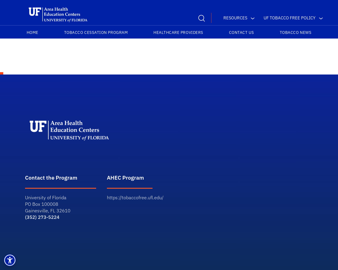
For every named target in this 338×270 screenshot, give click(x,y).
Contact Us (241, 32)
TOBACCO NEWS (295, 32)
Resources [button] (235, 18)
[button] (10, 260)
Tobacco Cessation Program (96, 32)
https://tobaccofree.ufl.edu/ (135, 197)
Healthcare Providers (178, 32)
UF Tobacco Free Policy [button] (290, 18)
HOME (32, 32)
